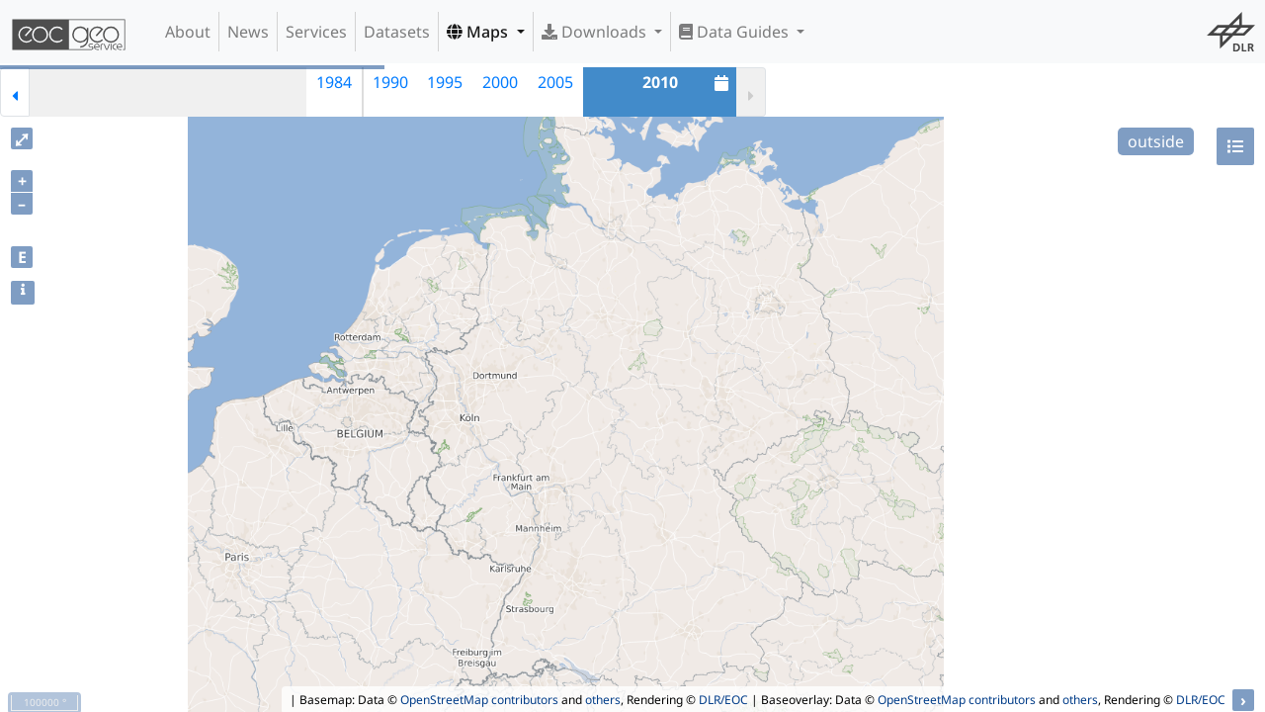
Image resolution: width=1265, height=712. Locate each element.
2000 (500, 82)
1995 (445, 82)
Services (316, 32)
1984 (334, 82)
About (188, 32)
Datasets (397, 32)
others (603, 699)
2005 (555, 82)
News (248, 32)
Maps (479, 32)
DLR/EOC (723, 699)
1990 (390, 82)
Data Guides (736, 32)
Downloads (596, 32)
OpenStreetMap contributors (479, 699)
